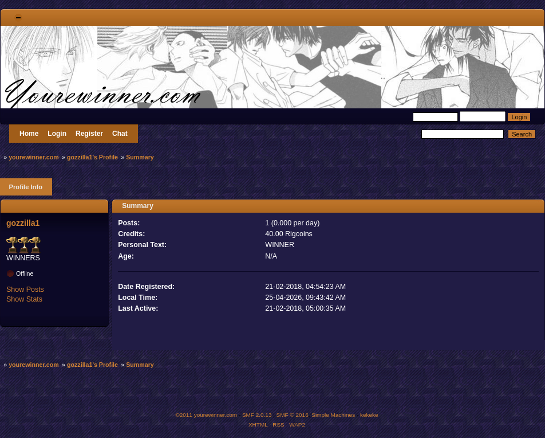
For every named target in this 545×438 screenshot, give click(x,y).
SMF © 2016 (293, 415)
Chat (120, 134)
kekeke (369, 415)
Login (57, 134)
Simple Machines (333, 415)
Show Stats (24, 299)
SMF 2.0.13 (257, 415)
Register (89, 134)
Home (28, 134)
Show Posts (25, 290)
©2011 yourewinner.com (206, 415)
